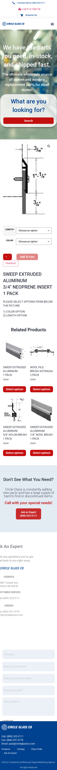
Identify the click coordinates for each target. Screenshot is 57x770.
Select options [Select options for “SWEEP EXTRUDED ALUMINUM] (14, 389)
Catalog (20, 749)
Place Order (36, 749)
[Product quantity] (7, 257)
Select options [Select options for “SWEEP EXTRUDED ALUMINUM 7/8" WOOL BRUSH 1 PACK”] (41, 452)
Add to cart (27, 256)
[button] (52, 23)
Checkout (11, 263)
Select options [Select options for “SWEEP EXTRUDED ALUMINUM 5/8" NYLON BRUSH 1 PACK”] (14, 452)
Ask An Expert (10, 753)
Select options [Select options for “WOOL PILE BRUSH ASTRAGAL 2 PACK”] (41, 389)
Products (6, 749)
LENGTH (9, 229)
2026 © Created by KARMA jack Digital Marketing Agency (28, 762)
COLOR (9, 240)
